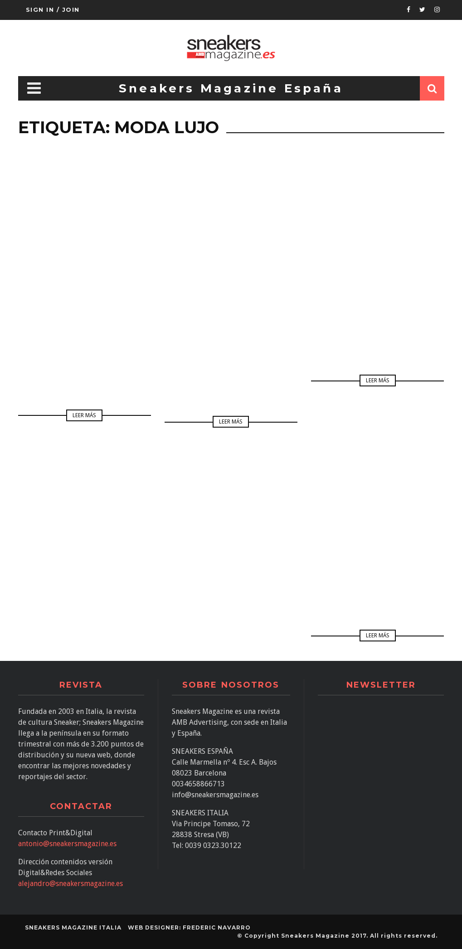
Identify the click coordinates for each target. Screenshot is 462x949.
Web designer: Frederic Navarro (189, 927)
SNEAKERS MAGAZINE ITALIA (73, 927)
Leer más (84, 415)
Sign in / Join (53, 9)
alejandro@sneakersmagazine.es (70, 883)
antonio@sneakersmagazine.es (67, 843)
